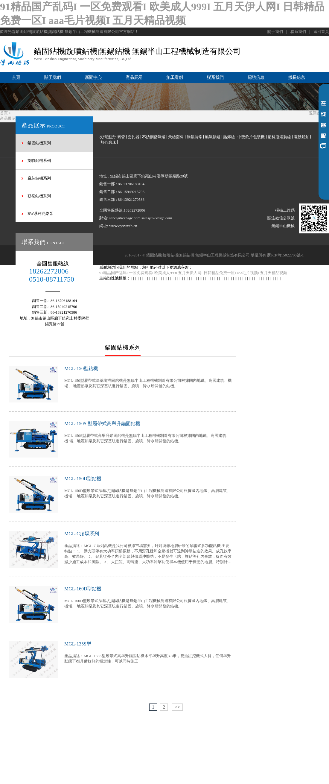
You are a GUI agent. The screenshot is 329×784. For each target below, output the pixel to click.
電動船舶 (301, 137)
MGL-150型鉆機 (81, 369)
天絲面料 (176, 137)
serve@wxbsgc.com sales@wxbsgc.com (140, 218)
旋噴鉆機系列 (39, 161)
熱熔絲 (229, 137)
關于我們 (275, 32)
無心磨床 (108, 143)
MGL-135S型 (77, 644)
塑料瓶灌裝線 (279, 137)
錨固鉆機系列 (39, 143)
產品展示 (8, 119)
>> (177, 707)
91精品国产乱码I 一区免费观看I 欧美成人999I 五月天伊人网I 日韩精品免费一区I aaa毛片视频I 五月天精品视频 (193, 273)
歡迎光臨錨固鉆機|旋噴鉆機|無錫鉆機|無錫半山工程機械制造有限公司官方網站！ (69, 32)
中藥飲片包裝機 (251, 137)
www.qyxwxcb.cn (123, 226)
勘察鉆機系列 (39, 196)
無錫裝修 (194, 137)
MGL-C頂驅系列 (81, 534)
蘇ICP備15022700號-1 (285, 255)
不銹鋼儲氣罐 (153, 137)
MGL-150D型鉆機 (82, 479)
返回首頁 (321, 32)
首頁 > (5, 113)
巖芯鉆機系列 (39, 179)
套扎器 (133, 137)
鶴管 (121, 137)
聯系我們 (298, 32)
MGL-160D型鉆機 (82, 589)
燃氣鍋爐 (212, 137)
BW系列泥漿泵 (40, 214)
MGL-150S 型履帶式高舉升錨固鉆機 (102, 424)
